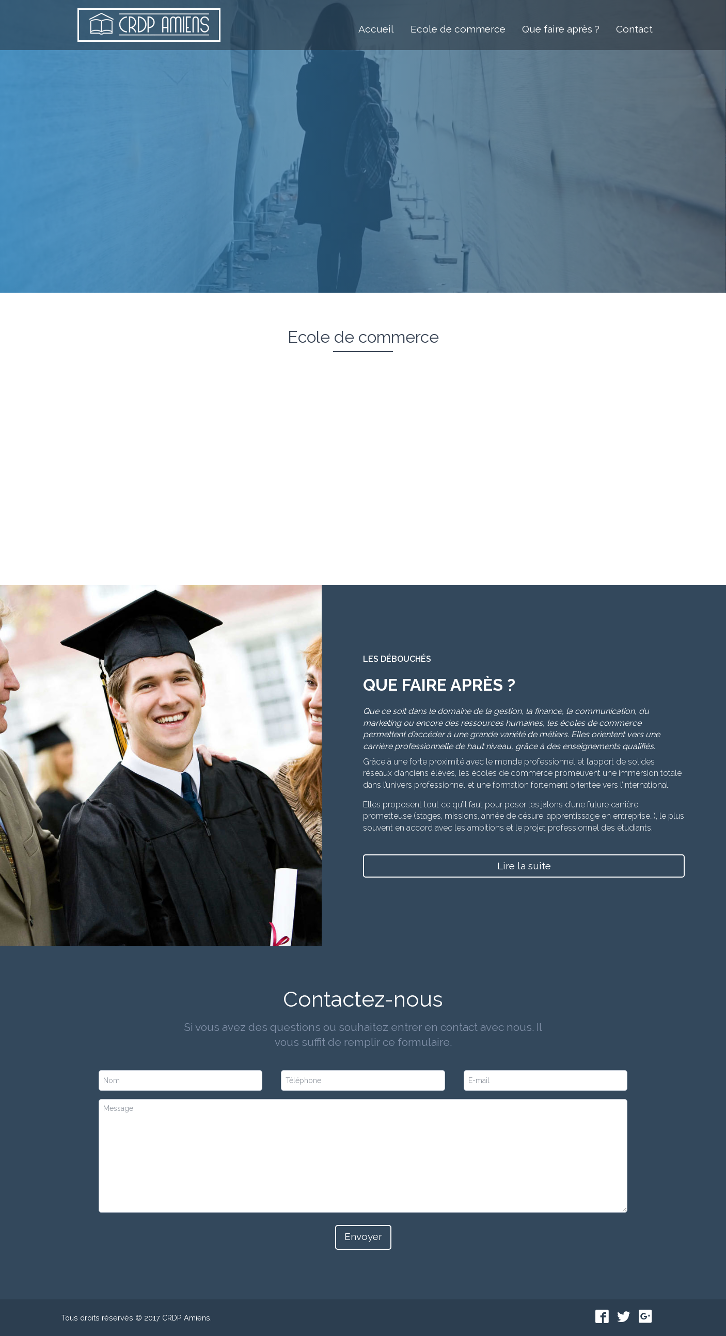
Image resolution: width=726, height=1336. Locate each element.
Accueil (376, 28)
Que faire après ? (560, 28)
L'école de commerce (381, 180)
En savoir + (162, 520)
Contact (634, 28)
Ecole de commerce (458, 28)
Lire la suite (524, 865)
